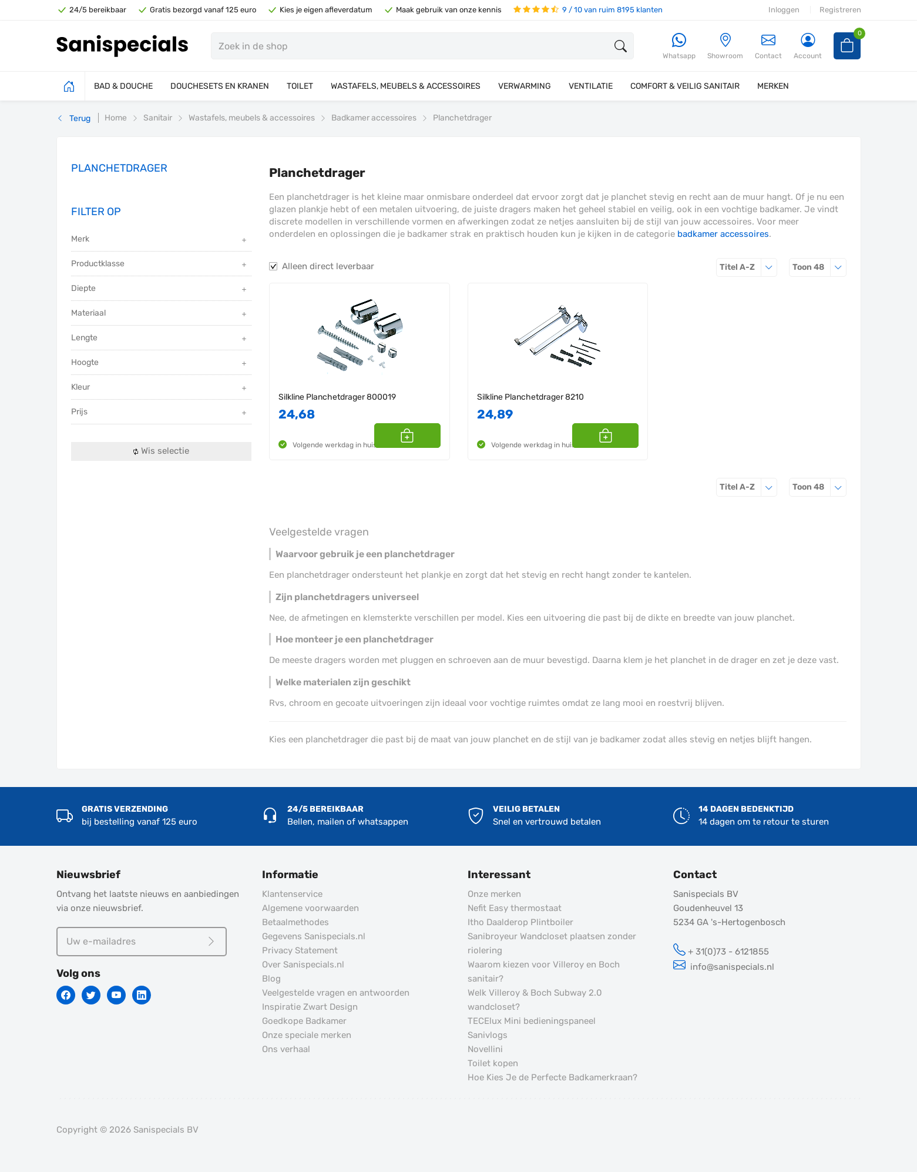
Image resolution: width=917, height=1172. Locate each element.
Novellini (485, 1049)
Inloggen (784, 10)
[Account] (808, 46)
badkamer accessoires (723, 234)
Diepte (160, 289)
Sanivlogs (488, 1035)
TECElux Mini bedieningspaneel (532, 1021)
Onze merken (494, 894)
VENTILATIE (591, 86)
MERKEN (773, 86)
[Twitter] (91, 995)
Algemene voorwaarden (310, 908)
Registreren (840, 10)
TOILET (300, 86)
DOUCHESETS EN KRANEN (219, 86)
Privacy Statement (300, 950)
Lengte (160, 339)
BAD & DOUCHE (123, 86)
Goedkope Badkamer (304, 1021)
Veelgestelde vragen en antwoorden (335, 992)
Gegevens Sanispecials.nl (313, 936)
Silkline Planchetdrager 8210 (530, 397)
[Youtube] (116, 995)
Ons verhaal (286, 1049)
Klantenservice (292, 894)
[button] (427, 435)
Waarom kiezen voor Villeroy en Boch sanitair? (544, 971)
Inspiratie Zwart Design (310, 1007)
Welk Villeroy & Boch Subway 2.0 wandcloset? (535, 999)
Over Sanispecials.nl (303, 964)
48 (819, 267)
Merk (160, 240)
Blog (271, 978)
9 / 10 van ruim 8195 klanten (588, 9)
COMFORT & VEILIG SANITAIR (685, 86)
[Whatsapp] (679, 46)
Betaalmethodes (295, 922)
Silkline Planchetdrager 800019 (337, 397)
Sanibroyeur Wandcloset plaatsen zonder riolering (552, 943)
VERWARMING (524, 86)
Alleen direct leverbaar (328, 266)
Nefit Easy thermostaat (515, 908)
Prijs (160, 413)
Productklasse (160, 265)
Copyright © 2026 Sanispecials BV (127, 1129)
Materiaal (160, 314)
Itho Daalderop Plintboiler (520, 922)
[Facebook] (65, 995)
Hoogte (160, 363)
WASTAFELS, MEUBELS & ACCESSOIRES (406, 86)
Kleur (160, 388)
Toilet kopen (493, 1063)
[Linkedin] (141, 995)
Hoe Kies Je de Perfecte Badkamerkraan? (552, 1077)
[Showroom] (725, 46)
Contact (768, 46)
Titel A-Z (748, 267)
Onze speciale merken (306, 1035)
